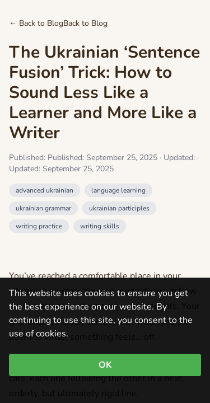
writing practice (39, 226)
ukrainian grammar (43, 208)
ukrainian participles (119, 208)
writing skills (99, 226)
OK (105, 365)
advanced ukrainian (44, 190)
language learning (118, 190)
